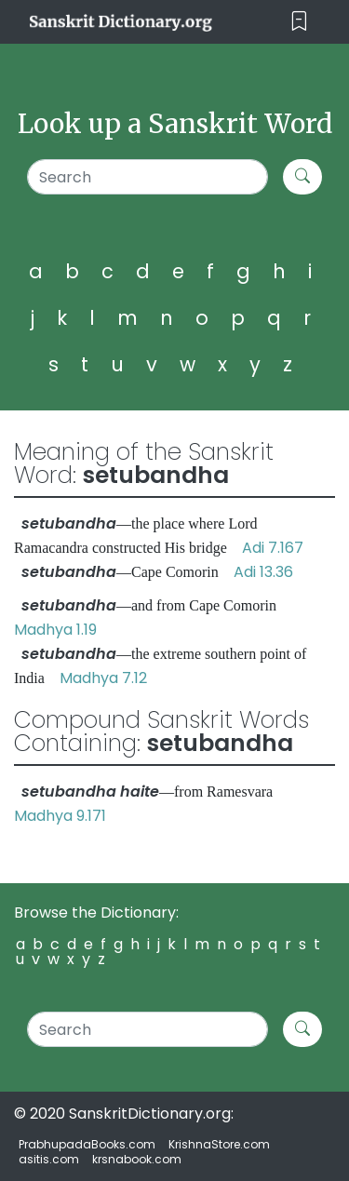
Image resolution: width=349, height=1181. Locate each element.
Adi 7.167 (272, 547)
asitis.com (49, 1159)
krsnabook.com (136, 1159)
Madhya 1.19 (55, 629)
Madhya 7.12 (103, 678)
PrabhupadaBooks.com (87, 1144)
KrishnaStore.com (219, 1144)
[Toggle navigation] (299, 21)
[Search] (147, 177)
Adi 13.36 (263, 572)
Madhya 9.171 (60, 815)
